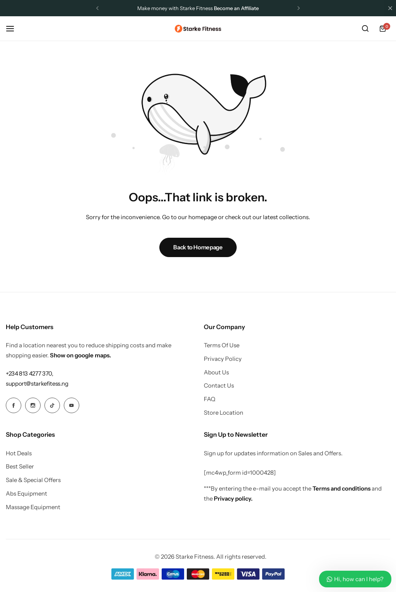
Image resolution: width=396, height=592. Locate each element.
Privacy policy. (233, 498)
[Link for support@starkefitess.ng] (37, 383)
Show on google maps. (80, 355)
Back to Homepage (197, 247)
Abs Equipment (26, 493)
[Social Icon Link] (13, 405)
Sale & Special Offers (33, 480)
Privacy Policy (223, 358)
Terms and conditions (341, 488)
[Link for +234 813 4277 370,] (29, 373)
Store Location (223, 412)
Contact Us (219, 385)
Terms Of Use (221, 345)
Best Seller (20, 466)
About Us (216, 372)
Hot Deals (19, 453)
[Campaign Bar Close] (390, 8)
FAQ (209, 399)
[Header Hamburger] (14, 28)
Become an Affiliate (236, 8)
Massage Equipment (33, 507)
